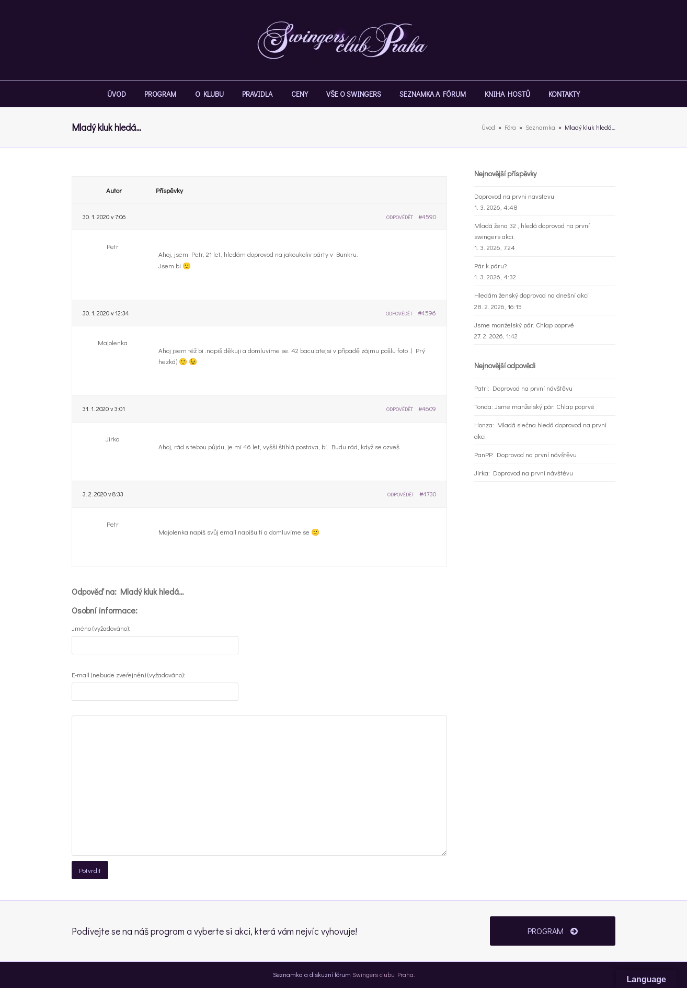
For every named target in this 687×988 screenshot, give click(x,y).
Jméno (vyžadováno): (101, 627)
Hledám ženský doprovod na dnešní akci (531, 294)
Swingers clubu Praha (383, 974)
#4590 (427, 216)
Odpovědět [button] (399, 217)
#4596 (427, 313)
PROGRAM (552, 930)
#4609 (427, 408)
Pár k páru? (490, 265)
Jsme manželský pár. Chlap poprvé (524, 324)
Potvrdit (90, 870)
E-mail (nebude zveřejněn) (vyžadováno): (128, 674)
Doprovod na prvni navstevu (514, 195)
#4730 (427, 494)
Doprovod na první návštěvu (533, 387)
